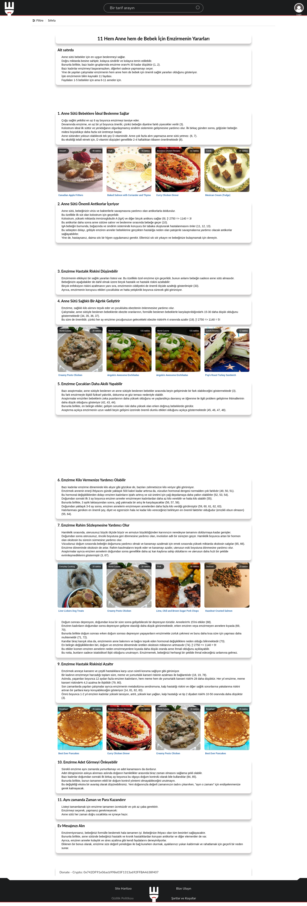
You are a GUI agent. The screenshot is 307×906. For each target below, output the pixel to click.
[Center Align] (199, 6)
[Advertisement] (153, 98)
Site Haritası (123, 888)
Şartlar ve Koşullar (183, 898)
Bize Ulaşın (183, 888)
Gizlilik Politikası (123, 898)
